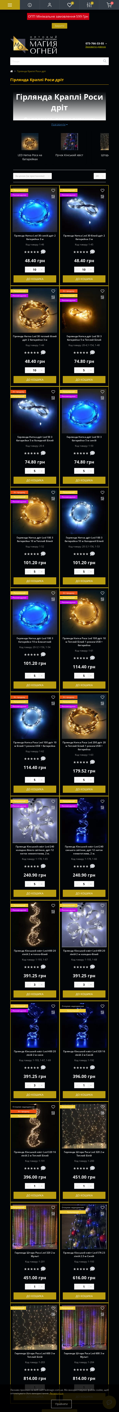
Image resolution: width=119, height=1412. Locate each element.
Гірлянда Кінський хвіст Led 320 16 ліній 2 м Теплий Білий (35, 1153)
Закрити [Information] (59, 25)
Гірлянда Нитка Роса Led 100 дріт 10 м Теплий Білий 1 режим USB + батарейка (84, 642)
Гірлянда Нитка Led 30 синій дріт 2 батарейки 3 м (35, 237)
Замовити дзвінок (95, 46)
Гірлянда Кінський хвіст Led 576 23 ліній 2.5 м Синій (84, 1254)
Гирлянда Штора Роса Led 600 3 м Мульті (84, 1355)
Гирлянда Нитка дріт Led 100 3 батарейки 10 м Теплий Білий (35, 539)
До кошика (34, 279)
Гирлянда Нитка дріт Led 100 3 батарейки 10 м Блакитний (35, 640)
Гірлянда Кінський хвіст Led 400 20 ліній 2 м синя (35, 1053)
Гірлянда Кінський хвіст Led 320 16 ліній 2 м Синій (84, 1053)
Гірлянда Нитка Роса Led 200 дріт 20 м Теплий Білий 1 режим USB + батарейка (84, 746)
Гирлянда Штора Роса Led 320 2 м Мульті (35, 1254)
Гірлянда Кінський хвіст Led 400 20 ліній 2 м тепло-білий (35, 952)
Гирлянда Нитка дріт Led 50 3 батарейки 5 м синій (84, 438)
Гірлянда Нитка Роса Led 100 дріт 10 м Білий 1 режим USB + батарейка (35, 744)
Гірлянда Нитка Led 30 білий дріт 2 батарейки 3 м (84, 237)
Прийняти (61, 1404)
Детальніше (56, 1393)
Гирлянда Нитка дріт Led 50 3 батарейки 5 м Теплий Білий (84, 338)
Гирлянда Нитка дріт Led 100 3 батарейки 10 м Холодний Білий (84, 539)
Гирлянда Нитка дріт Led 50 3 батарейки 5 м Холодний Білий (35, 438)
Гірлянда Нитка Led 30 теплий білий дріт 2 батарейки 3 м (35, 338)
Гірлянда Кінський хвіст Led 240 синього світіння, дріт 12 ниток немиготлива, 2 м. (84, 850)
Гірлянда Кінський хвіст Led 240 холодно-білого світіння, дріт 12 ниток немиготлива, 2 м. (35, 850)
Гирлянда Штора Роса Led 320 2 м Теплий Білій (84, 1153)
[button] (50, 5)
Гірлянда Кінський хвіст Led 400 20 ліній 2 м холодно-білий (84, 952)
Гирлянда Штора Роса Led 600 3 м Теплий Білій (35, 1355)
